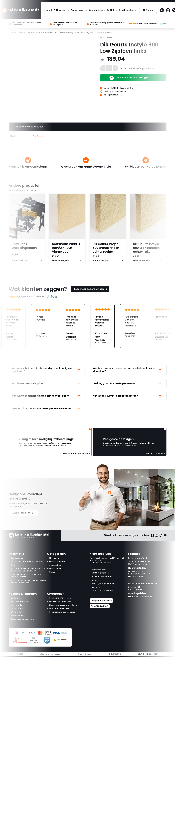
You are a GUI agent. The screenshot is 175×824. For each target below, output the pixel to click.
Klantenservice (99, 569)
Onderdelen (77, 10)
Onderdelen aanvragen (103, 590)
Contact (95, 580)
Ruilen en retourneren (102, 576)
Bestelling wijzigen (100, 573)
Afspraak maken (101, 600)
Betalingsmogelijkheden (103, 583)
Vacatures (97, 587)
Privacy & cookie (85, 654)
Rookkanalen (125, 10)
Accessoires (95, 10)
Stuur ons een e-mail (100, 563)
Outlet (110, 10)
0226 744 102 (97, 560)
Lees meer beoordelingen (91, 289)
